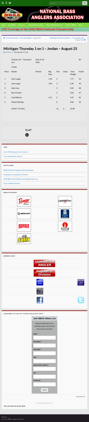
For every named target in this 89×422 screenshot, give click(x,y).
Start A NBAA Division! (54, 25)
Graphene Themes (18, 419)
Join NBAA (12, 25)
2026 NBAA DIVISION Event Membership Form (20, 179)
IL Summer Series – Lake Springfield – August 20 (23, 38)
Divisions (22, 25)
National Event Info (36, 25)
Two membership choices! (12, 156)
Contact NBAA (70, 25)
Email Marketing (41, 403)
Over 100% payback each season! (15, 152)
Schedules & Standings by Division (15, 175)
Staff (6, 52)
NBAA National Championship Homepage (18, 170)
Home (3, 25)
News (80, 25)
